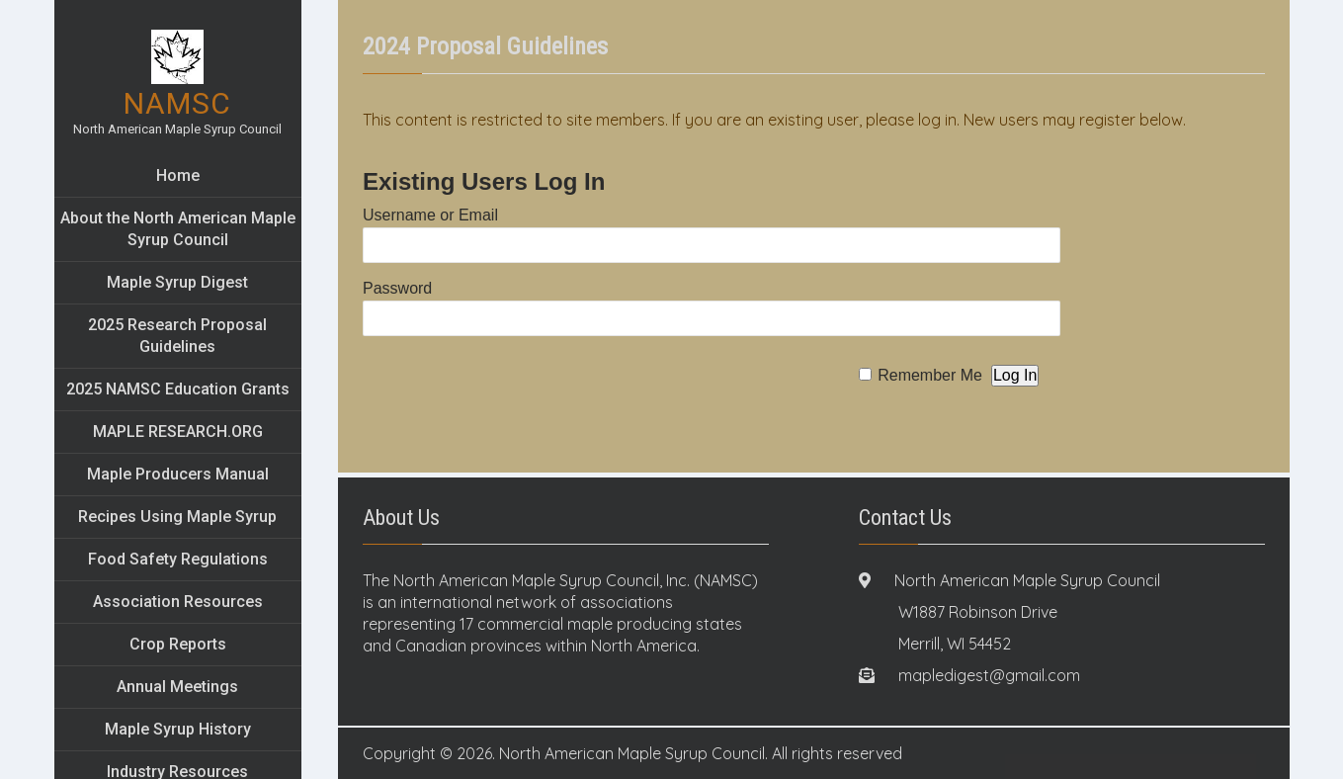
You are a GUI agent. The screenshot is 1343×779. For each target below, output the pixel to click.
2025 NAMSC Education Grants (178, 389)
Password (397, 288)
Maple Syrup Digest (177, 282)
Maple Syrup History (178, 729)
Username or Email (430, 215)
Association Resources (178, 601)
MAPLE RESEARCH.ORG (178, 431)
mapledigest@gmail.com (989, 675)
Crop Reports (177, 644)
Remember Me (930, 375)
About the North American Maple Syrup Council (177, 229)
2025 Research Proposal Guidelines (177, 335)
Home (178, 175)
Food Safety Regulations (178, 559)
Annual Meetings (177, 686)
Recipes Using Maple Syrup (177, 516)
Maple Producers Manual (178, 474)
